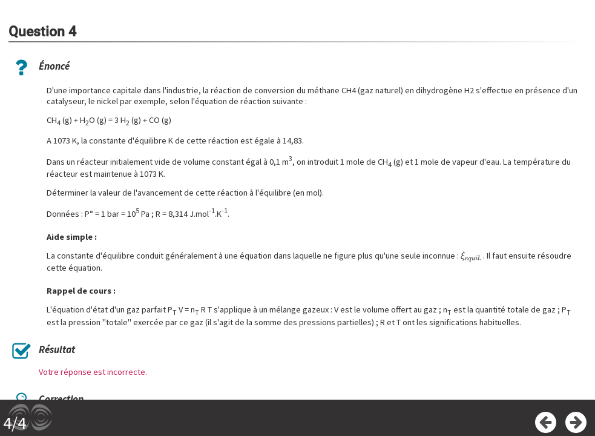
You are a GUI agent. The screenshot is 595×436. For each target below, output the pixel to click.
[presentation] (472, 256)
